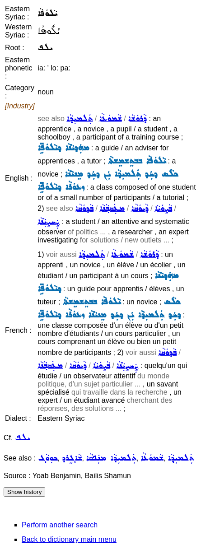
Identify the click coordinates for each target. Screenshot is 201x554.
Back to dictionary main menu (69, 539)
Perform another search (60, 525)
